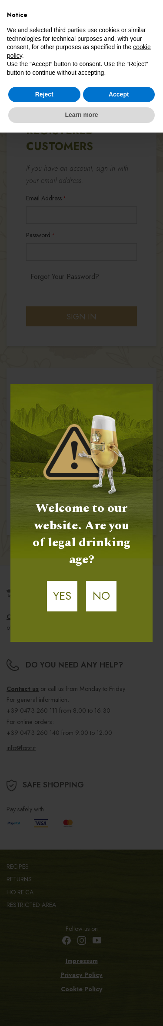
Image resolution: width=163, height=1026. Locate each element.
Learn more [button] (81, 114)
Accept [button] (119, 94)
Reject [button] (44, 94)
